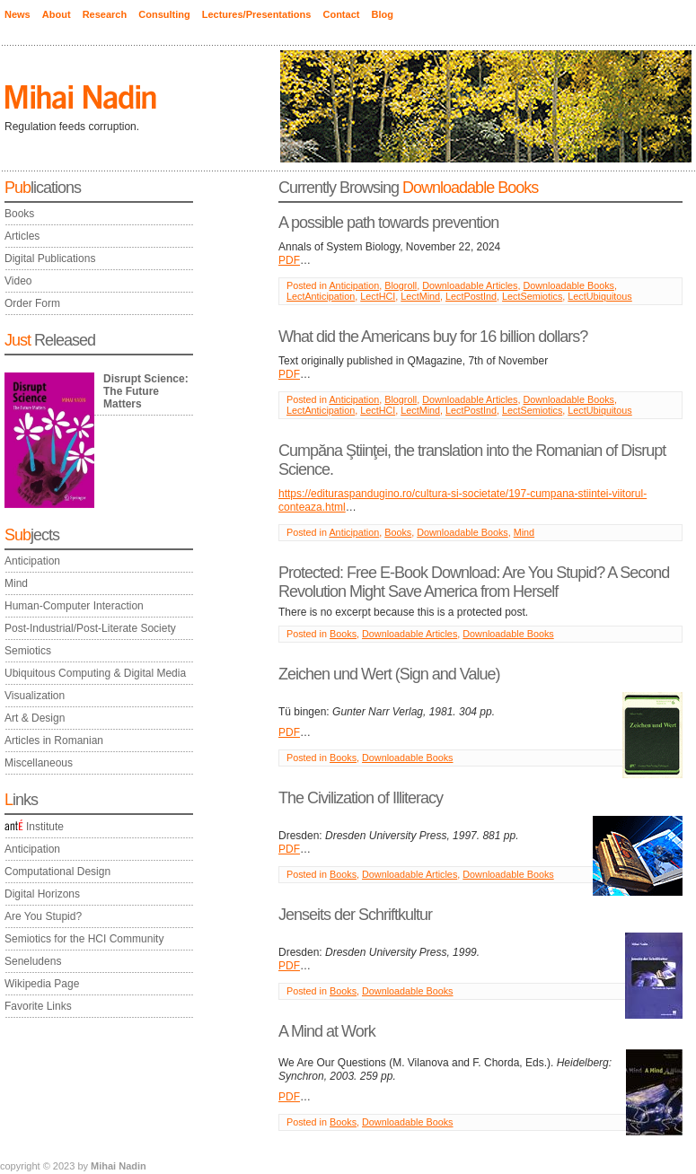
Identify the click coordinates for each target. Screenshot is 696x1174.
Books (19, 213)
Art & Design (34, 718)
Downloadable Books (569, 285)
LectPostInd (471, 296)
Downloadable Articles (469, 285)
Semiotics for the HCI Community (83, 939)
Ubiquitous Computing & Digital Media (95, 673)
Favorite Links (38, 1006)
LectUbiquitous (599, 296)
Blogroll (400, 285)
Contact (340, 14)
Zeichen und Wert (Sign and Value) (389, 674)
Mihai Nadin (118, 1166)
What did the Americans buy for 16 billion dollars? (432, 337)
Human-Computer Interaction (74, 606)
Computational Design (57, 871)
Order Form (32, 303)
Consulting (163, 14)
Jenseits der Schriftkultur (355, 915)
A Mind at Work (326, 1031)
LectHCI (377, 296)
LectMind (420, 296)
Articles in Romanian (53, 740)
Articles (22, 236)
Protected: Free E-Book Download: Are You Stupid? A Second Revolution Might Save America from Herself (473, 582)
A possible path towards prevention (388, 223)
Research (105, 14)
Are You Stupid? (43, 916)
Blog (381, 14)
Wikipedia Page (41, 983)
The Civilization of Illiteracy (360, 798)
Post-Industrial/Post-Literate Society (90, 628)
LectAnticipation (320, 296)
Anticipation (32, 561)
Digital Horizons (42, 894)
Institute (34, 826)
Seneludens (32, 961)
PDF (289, 260)
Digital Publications (49, 258)
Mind (16, 583)
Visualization (34, 695)
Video (17, 281)
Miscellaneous (38, 763)
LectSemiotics (532, 296)
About (56, 14)
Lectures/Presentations (257, 14)
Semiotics (27, 650)
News (17, 14)
